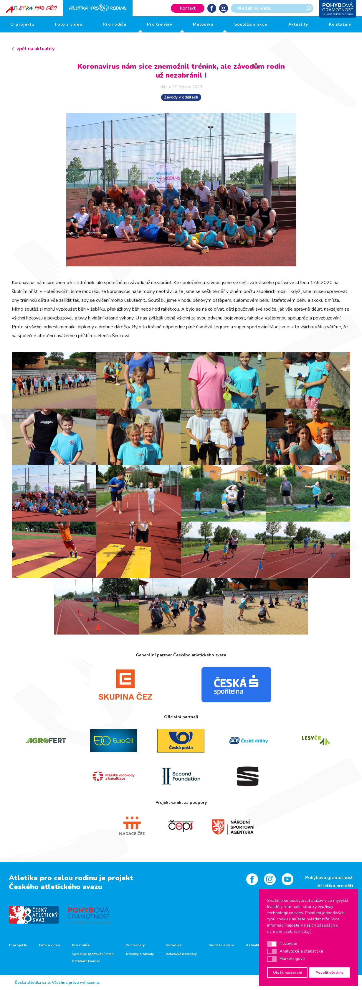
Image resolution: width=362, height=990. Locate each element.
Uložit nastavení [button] (287, 972)
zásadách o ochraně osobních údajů (302, 928)
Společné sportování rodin (93, 954)
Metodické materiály (181, 954)
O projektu (22, 24)
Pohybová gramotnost (329, 878)
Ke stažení (340, 24)
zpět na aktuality (35, 48)
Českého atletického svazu (55, 886)
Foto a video (68, 24)
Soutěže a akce (250, 24)
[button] (272, 944)
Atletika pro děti (335, 886)
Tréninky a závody (139, 954)
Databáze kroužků (86, 961)
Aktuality (298, 24)
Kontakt (188, 8)
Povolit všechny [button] (329, 972)
